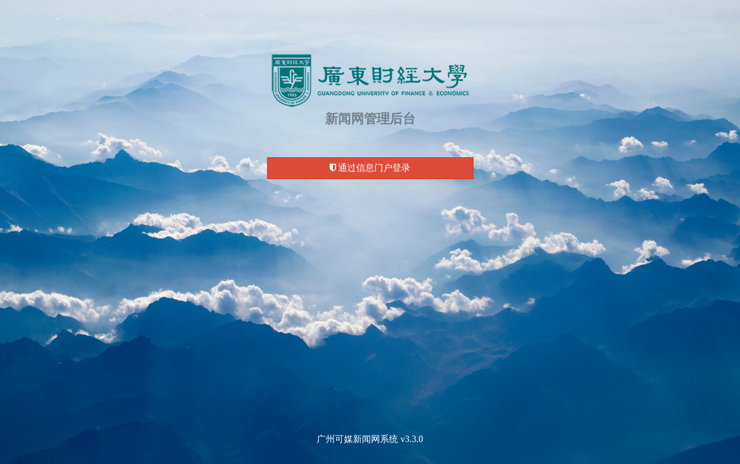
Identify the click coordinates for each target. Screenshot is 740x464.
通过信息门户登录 (370, 168)
